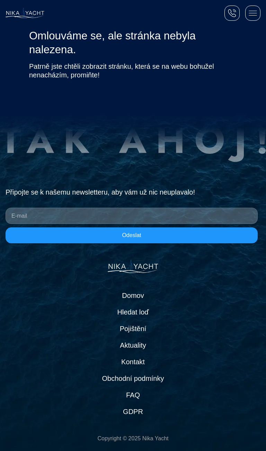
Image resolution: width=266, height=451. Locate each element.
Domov (133, 295)
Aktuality (133, 345)
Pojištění (133, 328)
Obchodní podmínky (133, 378)
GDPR (133, 411)
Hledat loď (133, 312)
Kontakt (133, 362)
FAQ (133, 395)
